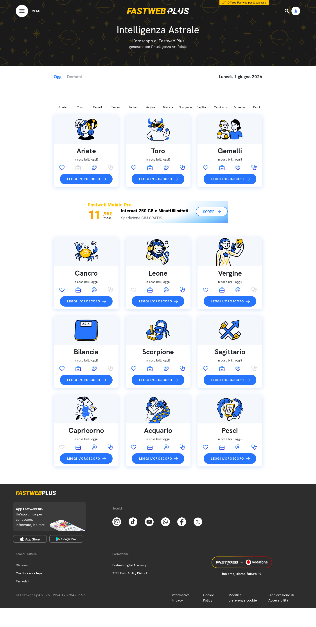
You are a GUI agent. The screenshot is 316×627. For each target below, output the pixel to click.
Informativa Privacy (180, 575)
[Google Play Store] (66, 516)
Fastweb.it (22, 558)
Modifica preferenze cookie (242, 575)
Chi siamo (22, 542)
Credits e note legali (29, 550)
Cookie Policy (208, 575)
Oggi (58, 77)
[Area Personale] (295, 11)
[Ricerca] (287, 11)
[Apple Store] (30, 516)
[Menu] (28, 11)
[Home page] (158, 10)
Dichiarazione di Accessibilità (281, 575)
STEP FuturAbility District (129, 550)
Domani (74, 77)
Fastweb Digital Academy (129, 542)
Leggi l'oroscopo (83, 156)
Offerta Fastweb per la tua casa (247, 2)
